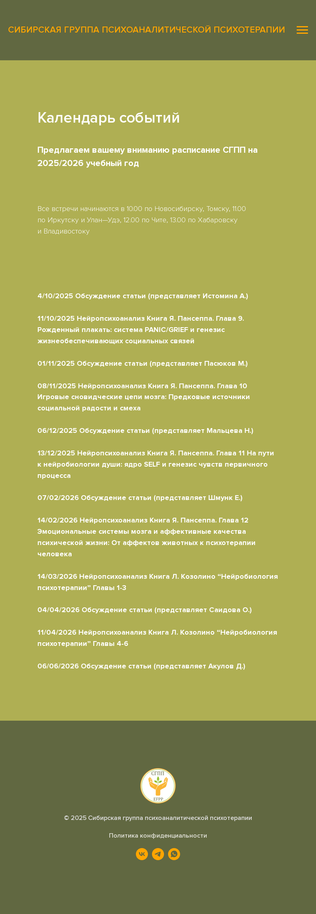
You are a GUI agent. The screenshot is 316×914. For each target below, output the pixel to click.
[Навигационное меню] (302, 30)
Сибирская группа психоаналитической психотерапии (170, 818)
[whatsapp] (174, 858)
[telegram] (158, 858)
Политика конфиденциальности (158, 836)
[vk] (142, 858)
